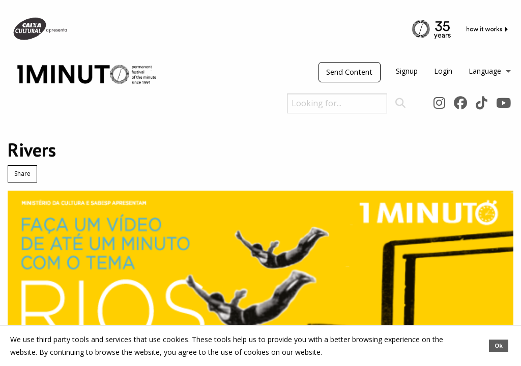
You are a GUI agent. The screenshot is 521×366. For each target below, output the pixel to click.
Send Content (349, 72)
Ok (499, 345)
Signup (407, 71)
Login (443, 71)
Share (22, 173)
